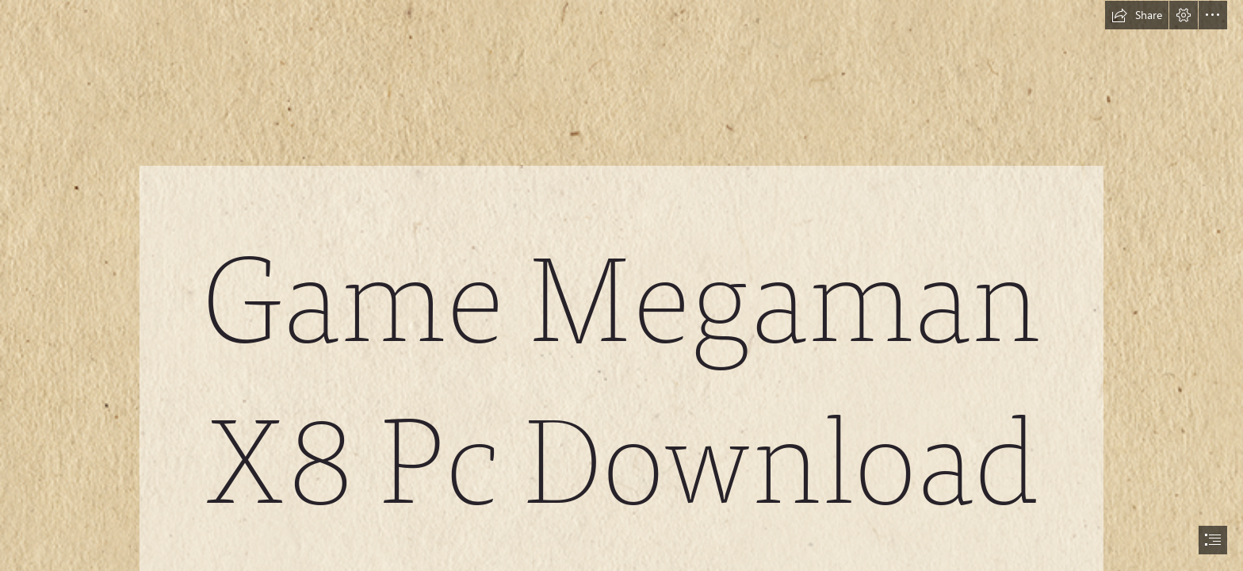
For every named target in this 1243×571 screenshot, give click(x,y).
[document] (621, 285)
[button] (1136, 15)
